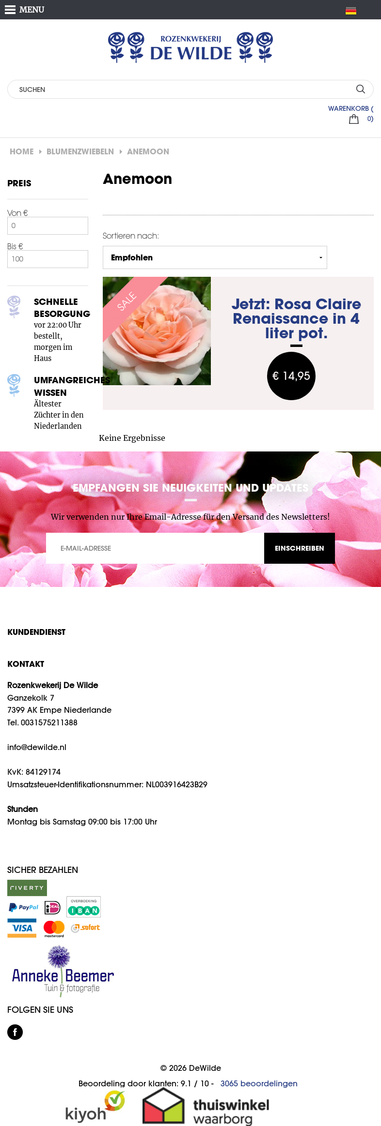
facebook (15, 1032)
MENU (31, 10)
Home (21, 151)
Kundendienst (36, 632)
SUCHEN (360, 89)
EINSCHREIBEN (299, 548)
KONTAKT (25, 664)
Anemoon (148, 151)
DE (355, 10)
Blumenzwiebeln (80, 151)
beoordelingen (259, 1083)
